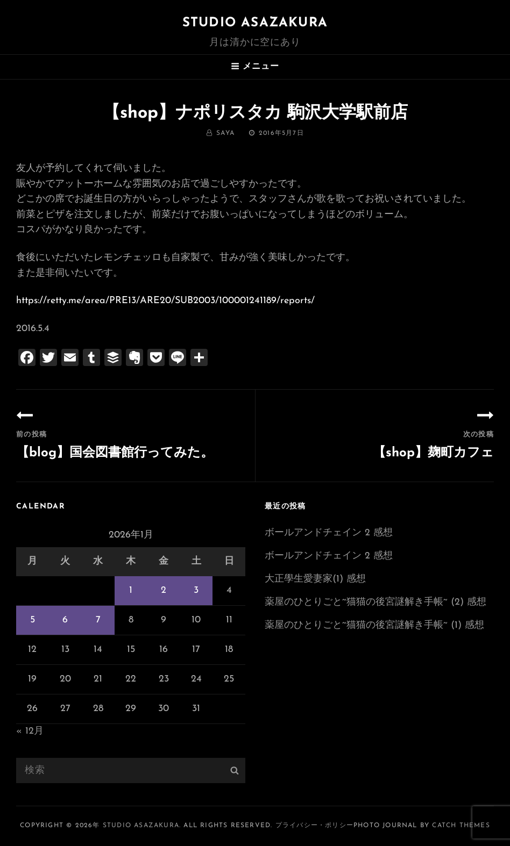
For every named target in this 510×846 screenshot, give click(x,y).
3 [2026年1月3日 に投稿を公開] (196, 590)
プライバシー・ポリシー (314, 825)
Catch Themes (461, 825)
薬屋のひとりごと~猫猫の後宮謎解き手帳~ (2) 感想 (375, 602)
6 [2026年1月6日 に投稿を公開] (65, 620)
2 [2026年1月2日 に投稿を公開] (163, 590)
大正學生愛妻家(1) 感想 (315, 579)
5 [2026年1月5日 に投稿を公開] (32, 620)
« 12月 (30, 731)
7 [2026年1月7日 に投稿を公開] (98, 620)
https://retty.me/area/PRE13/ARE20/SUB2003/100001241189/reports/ (165, 301)
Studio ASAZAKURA (255, 23)
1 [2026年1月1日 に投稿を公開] (130, 590)
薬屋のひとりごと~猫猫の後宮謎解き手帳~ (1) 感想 (374, 625)
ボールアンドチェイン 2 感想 (329, 533)
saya (225, 133)
